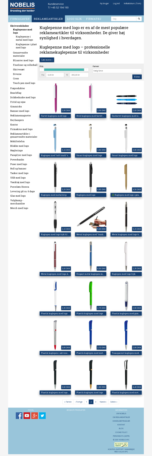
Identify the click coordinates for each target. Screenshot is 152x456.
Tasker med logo (19, 172)
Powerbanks (17, 158)
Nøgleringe (16, 149)
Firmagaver (20, 17)
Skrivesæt (19, 68)
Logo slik (74, 17)
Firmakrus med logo (21, 128)
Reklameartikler (48, 17)
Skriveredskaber (19, 24)
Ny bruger (104, 3)
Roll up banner (18, 167)
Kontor (14, 123)
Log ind (116, 3)
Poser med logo (18, 163)
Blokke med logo (19, 144)
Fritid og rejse (17, 100)
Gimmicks (16, 105)
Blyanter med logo (23, 59)
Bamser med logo (19, 109)
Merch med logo (19, 206)
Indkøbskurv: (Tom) (132, 3)
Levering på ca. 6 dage (22, 190)
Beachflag (15, 91)
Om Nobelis (121, 412)
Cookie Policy (121, 431)
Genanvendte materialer (20, 53)
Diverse (17, 72)
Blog (121, 427)
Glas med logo (18, 194)
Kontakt (121, 424)
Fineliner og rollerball (25, 63)
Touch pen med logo (24, 82)
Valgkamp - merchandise (17, 201)
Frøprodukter (17, 87)
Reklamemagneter (20, 114)
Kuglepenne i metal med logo (24, 37)
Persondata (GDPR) (121, 435)
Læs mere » (46, 58)
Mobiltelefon (17, 140)
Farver (96, 65)
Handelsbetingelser (121, 420)
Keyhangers (17, 119)
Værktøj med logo (20, 181)
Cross (16, 77)
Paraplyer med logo (21, 153)
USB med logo (18, 176)
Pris (41, 65)
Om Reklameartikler (121, 416)
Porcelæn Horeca (19, 185)
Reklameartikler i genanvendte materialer (23, 134)
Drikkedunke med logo (23, 96)
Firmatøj (93, 17)
